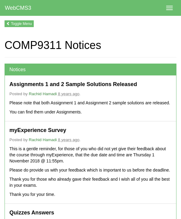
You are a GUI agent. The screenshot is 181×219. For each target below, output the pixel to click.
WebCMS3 (18, 8)
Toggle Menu (19, 24)
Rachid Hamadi (43, 94)
